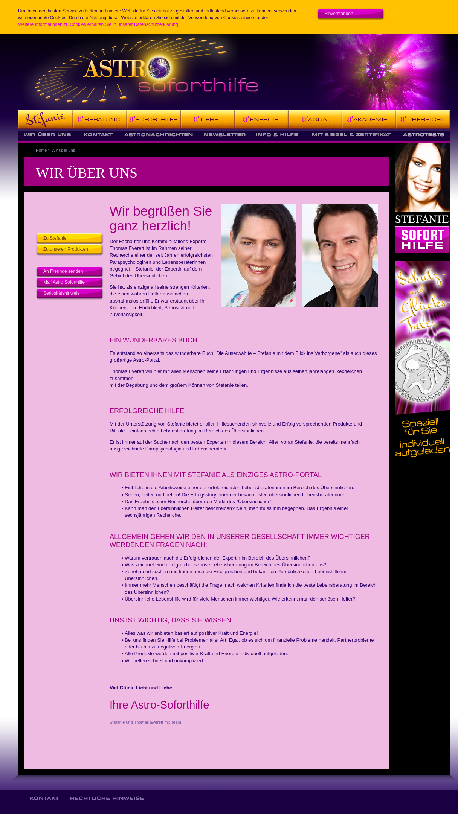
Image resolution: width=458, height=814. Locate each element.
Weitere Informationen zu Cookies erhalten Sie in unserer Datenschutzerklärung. (98, 24)
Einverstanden (338, 13)
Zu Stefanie (54, 238)
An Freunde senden (63, 271)
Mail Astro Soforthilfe (64, 282)
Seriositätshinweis (61, 293)
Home (41, 150)
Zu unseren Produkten (65, 249)
